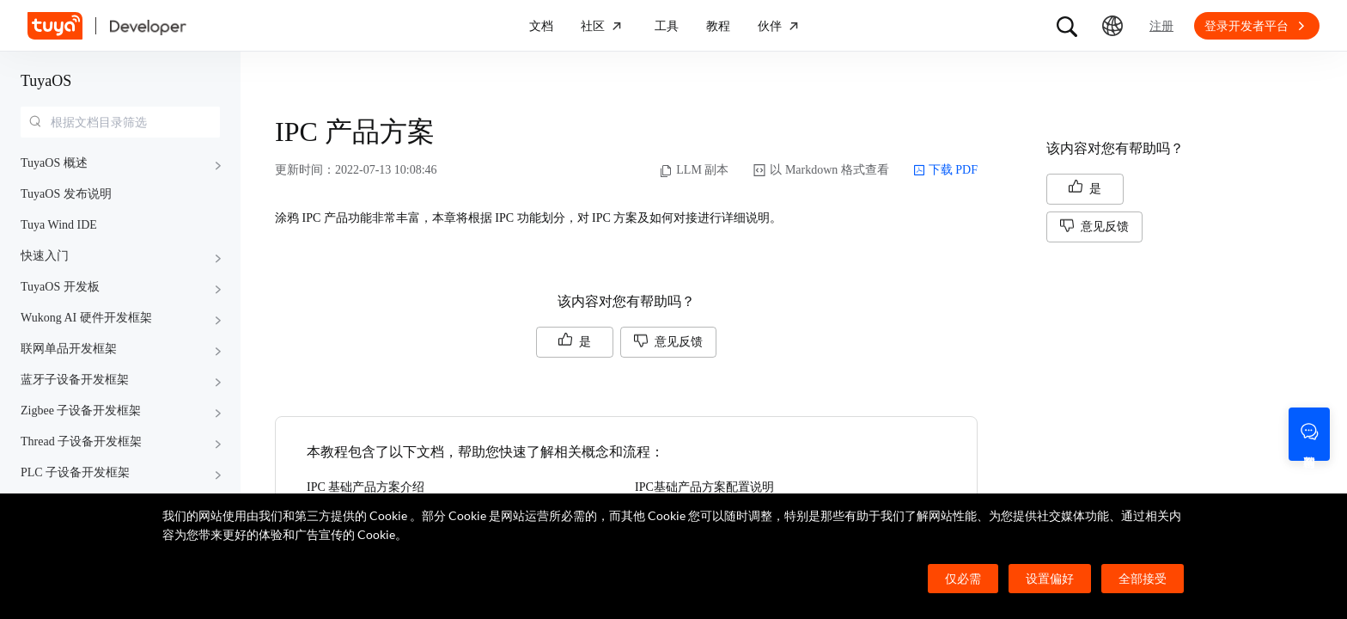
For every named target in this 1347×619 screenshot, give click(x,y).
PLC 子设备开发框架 (75, 472)
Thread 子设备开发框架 (81, 441)
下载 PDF (945, 170)
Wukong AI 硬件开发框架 (86, 317)
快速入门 (45, 255)
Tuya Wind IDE (59, 224)
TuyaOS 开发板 (60, 286)
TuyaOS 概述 (54, 162)
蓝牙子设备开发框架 (75, 379)
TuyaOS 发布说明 (66, 193)
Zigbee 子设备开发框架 (81, 410)
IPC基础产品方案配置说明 (704, 487)
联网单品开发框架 (69, 348)
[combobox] (120, 122)
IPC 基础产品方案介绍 (365, 487)
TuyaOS (46, 80)
